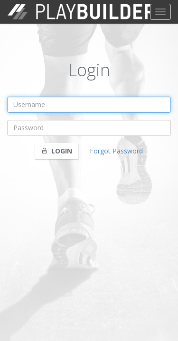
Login (57, 150)
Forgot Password (116, 150)
